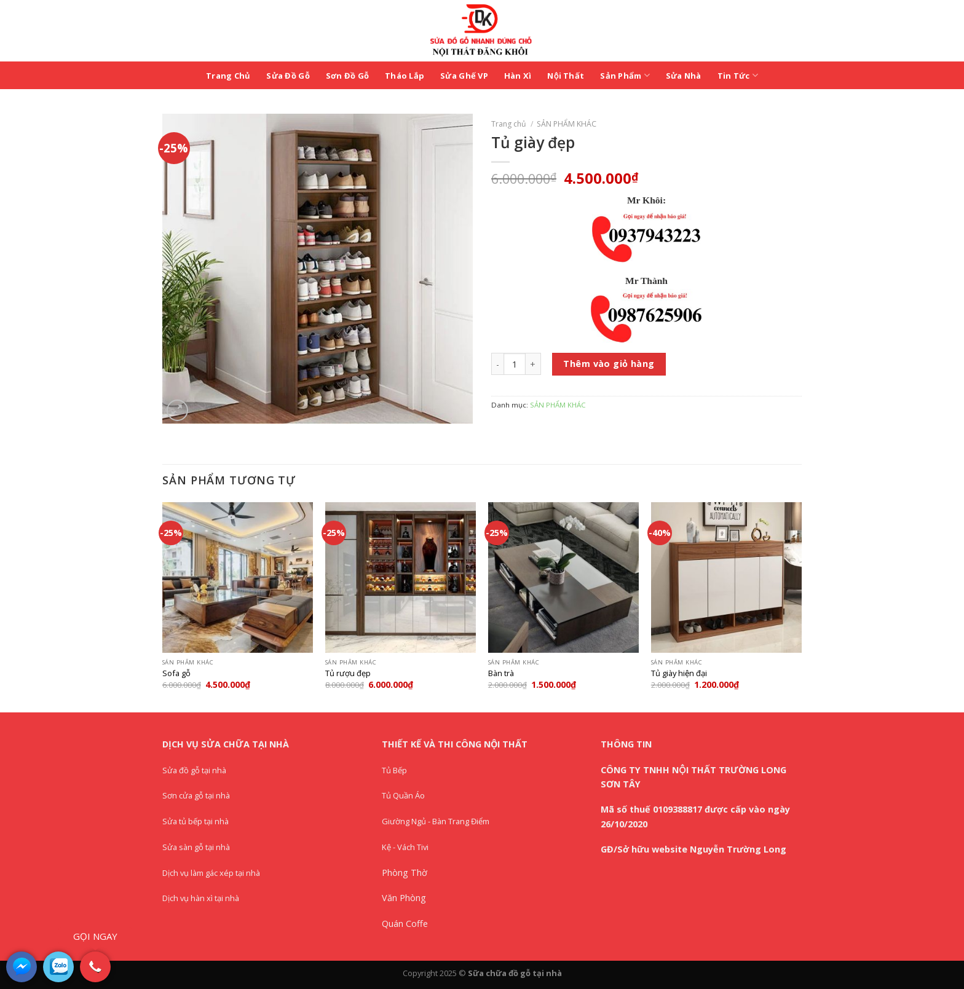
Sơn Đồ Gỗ (347, 75)
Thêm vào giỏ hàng (608, 363)
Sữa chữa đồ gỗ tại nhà (515, 973)
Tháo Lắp (404, 75)
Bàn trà (501, 673)
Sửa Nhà (683, 75)
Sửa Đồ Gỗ (287, 75)
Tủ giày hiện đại (679, 673)
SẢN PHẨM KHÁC (566, 124)
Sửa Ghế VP (464, 75)
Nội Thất (565, 75)
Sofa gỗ (176, 673)
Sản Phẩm (625, 75)
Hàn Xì (518, 75)
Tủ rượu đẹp (348, 673)
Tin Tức (737, 75)
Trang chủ (508, 124)
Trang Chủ (228, 75)
